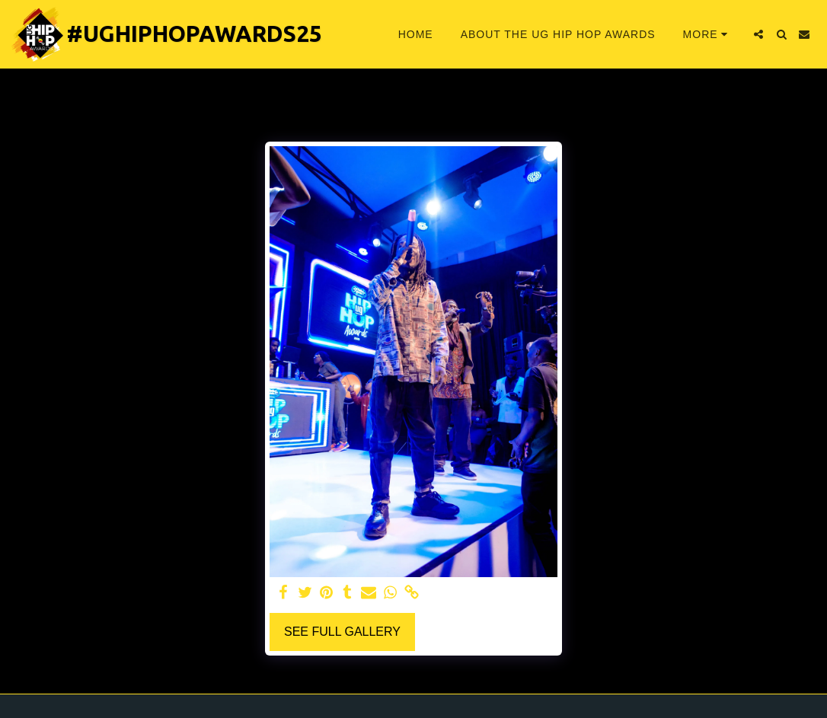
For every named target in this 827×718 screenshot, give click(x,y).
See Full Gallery (342, 631)
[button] (758, 34)
